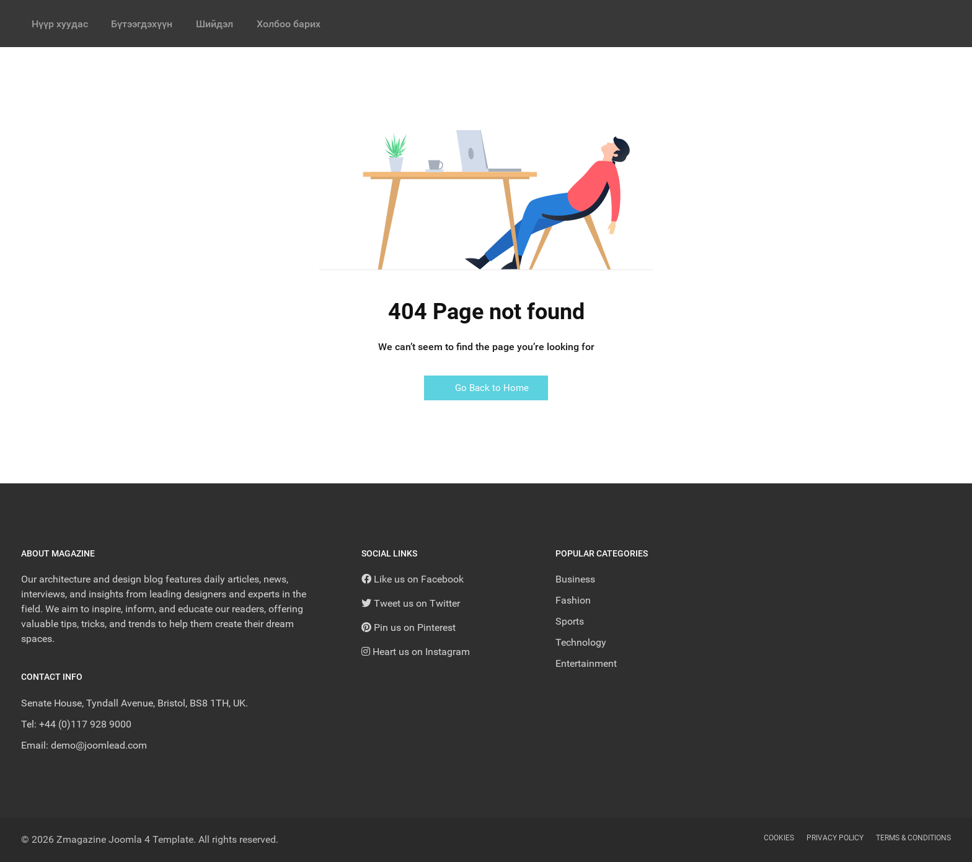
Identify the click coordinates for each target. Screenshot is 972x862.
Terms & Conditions (913, 837)
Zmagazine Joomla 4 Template (124, 839)
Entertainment (586, 663)
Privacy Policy (835, 837)
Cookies (779, 837)
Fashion (573, 600)
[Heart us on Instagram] (415, 651)
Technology (580, 642)
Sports (569, 621)
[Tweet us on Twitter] (410, 603)
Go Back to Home (486, 388)
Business (575, 579)
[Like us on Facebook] (412, 579)
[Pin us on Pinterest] (408, 627)
